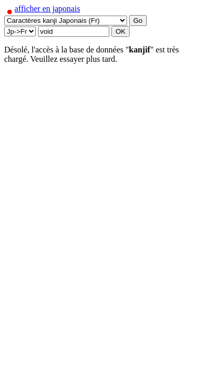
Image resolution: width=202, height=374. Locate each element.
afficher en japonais (42, 8)
